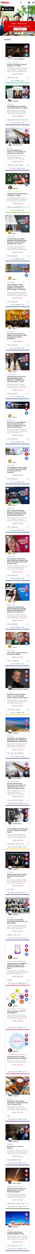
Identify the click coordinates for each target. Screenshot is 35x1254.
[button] (21, 2)
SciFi (23, 1203)
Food (17, 77)
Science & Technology (12, 1186)
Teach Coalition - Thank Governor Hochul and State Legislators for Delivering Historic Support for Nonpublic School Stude (16, 288)
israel (17, 119)
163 (18, 1206)
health (8, 660)
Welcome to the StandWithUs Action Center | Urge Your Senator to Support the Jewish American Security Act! (16, 424)
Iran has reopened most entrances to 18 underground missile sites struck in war (16, 151)
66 (17, 1249)
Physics (13, 1203)
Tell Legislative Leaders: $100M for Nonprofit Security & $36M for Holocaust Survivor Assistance (17, 470)
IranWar (12, 800)
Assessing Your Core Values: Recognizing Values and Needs (17, 1057)
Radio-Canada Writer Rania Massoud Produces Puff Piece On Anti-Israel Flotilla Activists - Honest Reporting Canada (17, 513)
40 (15, 123)
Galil (12, 753)
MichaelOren (14, 1160)
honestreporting (11, 119)
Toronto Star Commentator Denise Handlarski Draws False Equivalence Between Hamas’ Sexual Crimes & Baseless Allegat (16, 610)
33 (15, 397)
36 (15, 756)
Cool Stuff (20, 1186)
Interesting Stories (15, 781)
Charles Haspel (17, 778)
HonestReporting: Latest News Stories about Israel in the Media (17, 107)
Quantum (18, 1203)
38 (15, 210)
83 (18, 1119)
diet (24, 207)
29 (15, 348)
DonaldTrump (10, 165)
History (8, 692)
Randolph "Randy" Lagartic (20, 689)
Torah (20, 1245)
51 (18, 1027)
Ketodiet (9, 207)
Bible (8, 1245)
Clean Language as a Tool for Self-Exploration (16, 1012)
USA (20, 1160)
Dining (17, 844)
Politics (8, 236)
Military (21, 800)
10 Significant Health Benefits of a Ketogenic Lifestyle (17, 194)
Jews (19, 935)
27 (15, 530)
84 (18, 803)
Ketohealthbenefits (17, 207)
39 (15, 664)
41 (15, 482)
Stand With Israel (17, 145)
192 (15, 712)
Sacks (16, 1245)
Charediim (9, 935)
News (8, 104)
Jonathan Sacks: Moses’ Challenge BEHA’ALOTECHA (15, 1233)
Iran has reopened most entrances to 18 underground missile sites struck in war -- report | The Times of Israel (16, 786)
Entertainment (10, 77)
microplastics (15, 660)
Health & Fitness (11, 191)
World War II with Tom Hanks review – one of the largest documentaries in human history (17, 696)
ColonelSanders (11, 844)
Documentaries (11, 709)
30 (15, 442)
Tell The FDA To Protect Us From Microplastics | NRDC (17, 653)
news (26, 119)
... (27, 78)
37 (18, 847)
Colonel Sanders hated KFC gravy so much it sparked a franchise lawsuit (17, 830)
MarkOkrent (21, 753)
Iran (11, 148)
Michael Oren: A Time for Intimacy (15, 1147)
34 (15, 305)
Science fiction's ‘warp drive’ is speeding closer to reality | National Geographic (16, 1190)
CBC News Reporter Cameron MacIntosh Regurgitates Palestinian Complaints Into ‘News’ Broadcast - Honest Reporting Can (16, 380)
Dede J (15, 233)
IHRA (8, 256)
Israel (15, 753)
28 (15, 259)
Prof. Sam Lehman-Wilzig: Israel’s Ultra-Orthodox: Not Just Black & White (17, 921)
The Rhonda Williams (18, 59)
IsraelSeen (16, 101)
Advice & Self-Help (11, 961)
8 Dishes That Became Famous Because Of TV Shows (17, 65)
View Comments (17, 74)
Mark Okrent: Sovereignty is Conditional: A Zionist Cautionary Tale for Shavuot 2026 (17, 1102)
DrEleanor (15, 188)
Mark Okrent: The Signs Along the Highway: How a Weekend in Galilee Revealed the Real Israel (17, 739)
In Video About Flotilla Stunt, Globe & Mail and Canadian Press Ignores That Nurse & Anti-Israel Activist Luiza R (17, 561)
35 (15, 81)
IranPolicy (20, 165)
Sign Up (20, 29)
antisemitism (14, 256)
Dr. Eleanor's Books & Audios (23, 961)
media (21, 119)
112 (18, 892)
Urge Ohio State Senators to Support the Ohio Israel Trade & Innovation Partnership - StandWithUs (17, 336)
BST (8, 753)
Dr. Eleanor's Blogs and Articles (24, 1009)
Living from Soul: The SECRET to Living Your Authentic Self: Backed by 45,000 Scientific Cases (17, 966)
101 (18, 938)
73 (18, 1163)
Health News (19, 191)
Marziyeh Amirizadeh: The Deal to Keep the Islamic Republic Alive (17, 875)
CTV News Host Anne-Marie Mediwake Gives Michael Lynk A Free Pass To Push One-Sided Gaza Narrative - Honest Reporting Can (17, 242)
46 (18, 983)
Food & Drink (10, 62)
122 (15, 168)
